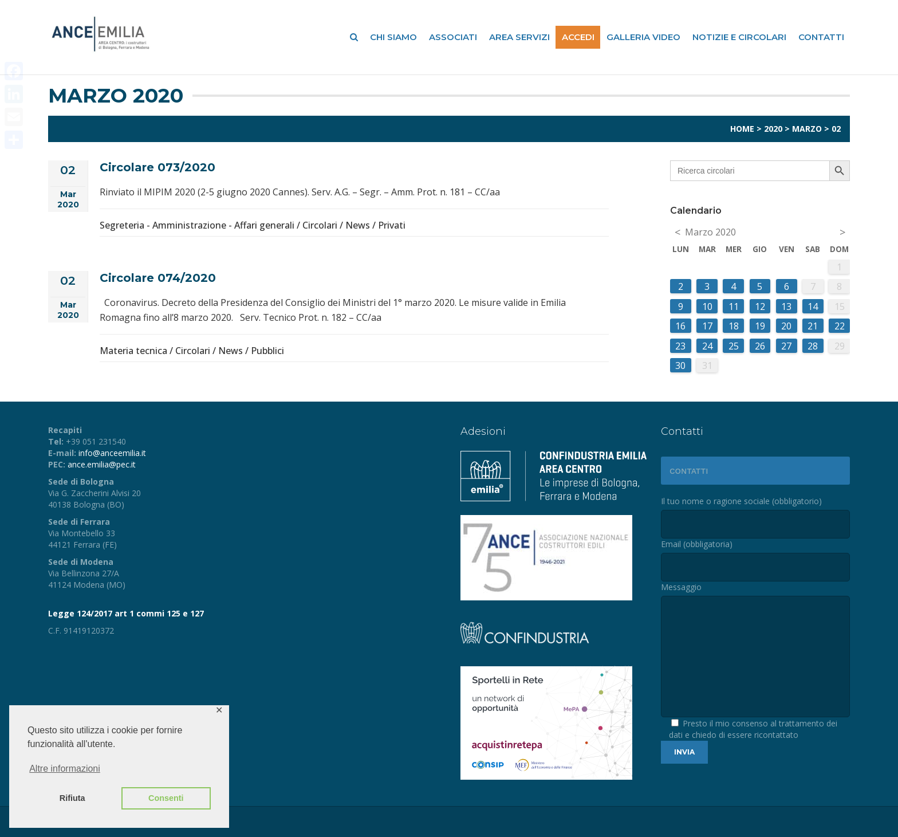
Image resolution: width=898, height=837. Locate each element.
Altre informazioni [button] (64, 768)
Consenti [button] (166, 798)
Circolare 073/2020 (157, 167)
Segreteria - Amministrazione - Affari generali (197, 225)
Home (742, 128)
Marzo (807, 128)
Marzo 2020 (710, 232)
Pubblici (267, 350)
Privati (391, 225)
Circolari (319, 225)
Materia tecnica (133, 350)
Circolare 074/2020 (158, 278)
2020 (773, 128)
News (357, 225)
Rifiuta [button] (72, 798)
